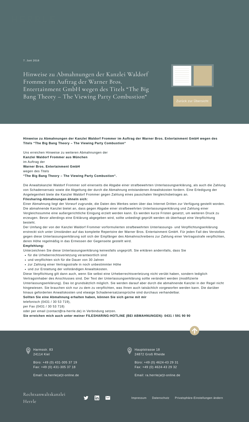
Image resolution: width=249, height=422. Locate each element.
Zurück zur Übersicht (192, 101)
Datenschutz (160, 397)
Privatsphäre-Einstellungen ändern (199, 397)
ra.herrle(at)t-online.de (61, 375)
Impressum (138, 397)
